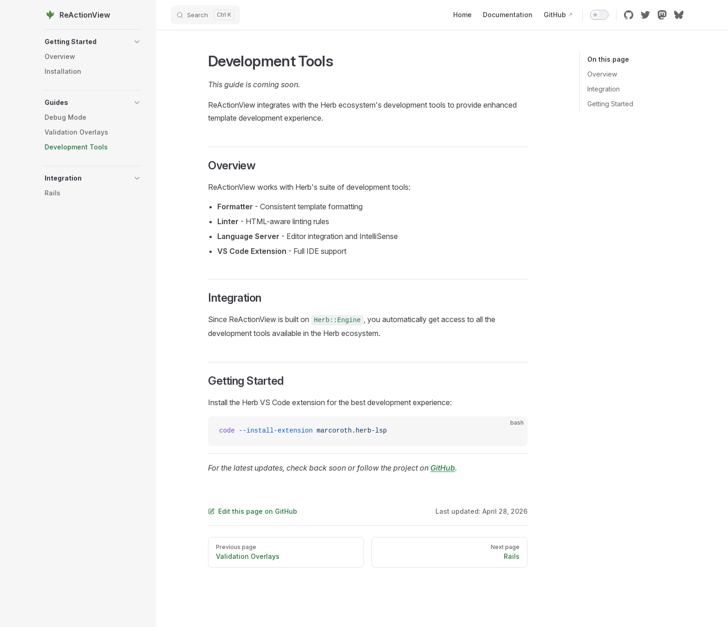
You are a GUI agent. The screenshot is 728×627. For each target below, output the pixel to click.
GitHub (442, 467)
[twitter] (645, 14)
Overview (602, 74)
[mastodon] (662, 14)
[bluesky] (678, 14)
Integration (603, 89)
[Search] (205, 15)
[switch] (599, 15)
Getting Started (610, 104)
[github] (628, 14)
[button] (93, 41)
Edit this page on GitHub (252, 511)
